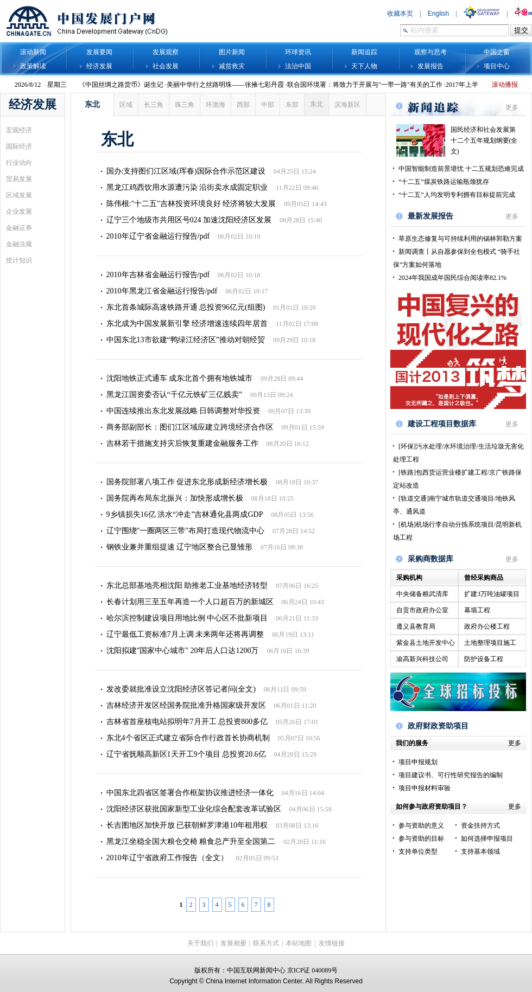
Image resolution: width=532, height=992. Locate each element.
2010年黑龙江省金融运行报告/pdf (162, 291)
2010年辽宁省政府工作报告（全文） (167, 858)
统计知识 (19, 260)
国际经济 (19, 146)
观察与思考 (430, 52)
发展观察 (166, 52)
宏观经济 (19, 130)
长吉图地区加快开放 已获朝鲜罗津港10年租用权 (187, 825)
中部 (267, 104)
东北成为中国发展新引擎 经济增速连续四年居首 (187, 323)
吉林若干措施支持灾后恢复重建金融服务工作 (182, 443)
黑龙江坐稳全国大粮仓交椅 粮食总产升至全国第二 (191, 841)
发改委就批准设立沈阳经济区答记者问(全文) (181, 689)
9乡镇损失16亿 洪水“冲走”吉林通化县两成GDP (184, 514)
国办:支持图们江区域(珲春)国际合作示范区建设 (185, 171)
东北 (316, 104)
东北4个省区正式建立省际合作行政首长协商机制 (188, 738)
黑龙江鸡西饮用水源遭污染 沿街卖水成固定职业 (187, 187)
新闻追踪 (364, 52)
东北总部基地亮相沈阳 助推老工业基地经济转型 (187, 585)
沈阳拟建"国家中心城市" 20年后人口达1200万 (182, 651)
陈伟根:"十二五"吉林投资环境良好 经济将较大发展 (191, 204)
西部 (243, 104)
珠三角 (184, 104)
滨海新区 (347, 104)
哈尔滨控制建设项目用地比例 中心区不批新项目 (187, 618)
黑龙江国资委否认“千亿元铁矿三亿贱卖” (174, 395)
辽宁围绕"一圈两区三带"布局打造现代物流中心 (185, 531)
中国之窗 (497, 52)
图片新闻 (232, 52)
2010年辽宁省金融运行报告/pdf (158, 236)
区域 (125, 104)
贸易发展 (19, 179)
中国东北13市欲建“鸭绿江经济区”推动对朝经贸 (185, 340)
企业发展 (19, 211)
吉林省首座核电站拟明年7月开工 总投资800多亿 (187, 722)
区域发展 (19, 195)
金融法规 (19, 244)
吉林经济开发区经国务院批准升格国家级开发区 (186, 705)
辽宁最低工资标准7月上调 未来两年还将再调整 (185, 634)
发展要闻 (99, 52)
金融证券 (19, 228)
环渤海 (215, 104)
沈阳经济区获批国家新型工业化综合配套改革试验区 (193, 809)
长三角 (153, 104)
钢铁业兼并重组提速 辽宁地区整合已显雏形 (179, 547)
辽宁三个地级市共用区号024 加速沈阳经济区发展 (189, 220)
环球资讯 (298, 52)
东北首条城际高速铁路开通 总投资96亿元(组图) (185, 307)
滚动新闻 (33, 52)
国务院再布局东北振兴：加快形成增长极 (174, 498)
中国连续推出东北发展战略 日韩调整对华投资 (183, 411)
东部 (292, 104)
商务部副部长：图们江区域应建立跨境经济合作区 (190, 427)
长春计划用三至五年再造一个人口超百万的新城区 (190, 602)
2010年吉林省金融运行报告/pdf (158, 275)
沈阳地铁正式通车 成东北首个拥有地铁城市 (179, 378)
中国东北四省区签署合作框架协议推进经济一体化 (190, 793)
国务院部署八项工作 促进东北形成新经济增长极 (187, 482)
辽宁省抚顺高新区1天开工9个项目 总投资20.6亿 (186, 754)
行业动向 (19, 163)
